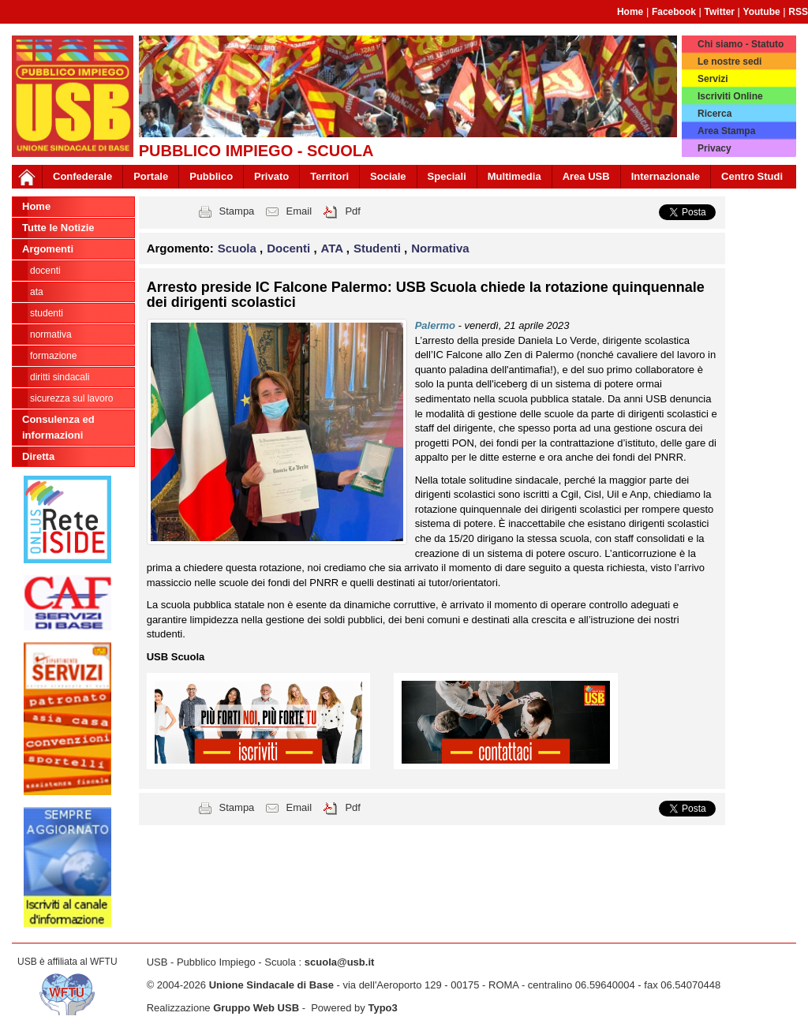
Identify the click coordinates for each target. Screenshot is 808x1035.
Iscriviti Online (730, 96)
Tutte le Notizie (58, 228)
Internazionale (665, 176)
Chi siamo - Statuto (741, 44)
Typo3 (382, 1008)
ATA (36, 291)
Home (630, 11)
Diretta (38, 456)
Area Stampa (726, 130)
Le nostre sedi (729, 61)
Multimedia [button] (514, 176)
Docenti (45, 270)
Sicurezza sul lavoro (71, 398)
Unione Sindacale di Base (271, 985)
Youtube (761, 11)
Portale (150, 176)
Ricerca (714, 113)
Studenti (46, 313)
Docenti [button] (290, 248)
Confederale (82, 176)
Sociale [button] (388, 176)
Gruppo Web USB (256, 1008)
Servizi (713, 78)
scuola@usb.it (340, 962)
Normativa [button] (440, 248)
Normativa (51, 334)
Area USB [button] (586, 176)
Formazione (53, 355)
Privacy (714, 148)
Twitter (720, 11)
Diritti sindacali (59, 377)
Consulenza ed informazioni (58, 427)
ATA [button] (333, 248)
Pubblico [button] (211, 176)
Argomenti (47, 249)
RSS (798, 11)
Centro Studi (752, 176)
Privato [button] (271, 176)
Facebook (674, 11)
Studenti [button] (379, 248)
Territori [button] (329, 176)
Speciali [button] (447, 176)
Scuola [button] (239, 248)
